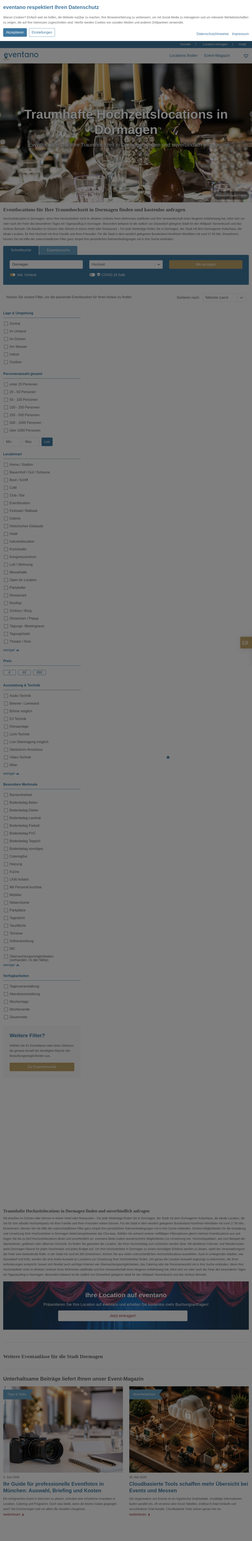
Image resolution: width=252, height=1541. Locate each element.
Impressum (240, 34)
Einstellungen (42, 32)
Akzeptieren (15, 32)
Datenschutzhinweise (213, 34)
